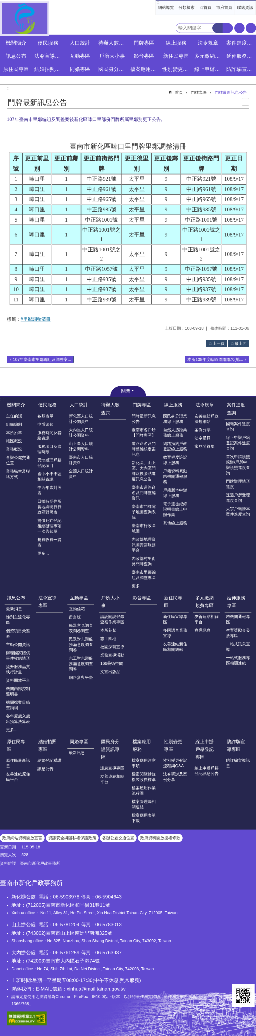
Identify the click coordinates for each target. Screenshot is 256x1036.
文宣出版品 (110, 671)
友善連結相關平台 (207, 619)
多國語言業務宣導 (175, 633)
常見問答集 (205, 446)
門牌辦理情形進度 (238, 484)
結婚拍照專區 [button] (48, 69)
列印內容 (245, 102)
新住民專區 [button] (176, 56)
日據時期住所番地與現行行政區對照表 (49, 506)
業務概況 (14, 449)
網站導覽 (166, 7)
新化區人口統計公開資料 (81, 419)
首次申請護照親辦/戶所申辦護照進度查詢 (238, 464)
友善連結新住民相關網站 (175, 647)
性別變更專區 (173, 745)
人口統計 (79, 404)
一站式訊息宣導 (238, 647)
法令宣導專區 (48, 56)
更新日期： (10, 847)
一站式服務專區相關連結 (238, 660)
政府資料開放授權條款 (160, 838)
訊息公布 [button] (16, 56)
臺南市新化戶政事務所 (24, 18)
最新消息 (14, 609)
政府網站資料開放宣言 (22, 838)
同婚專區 (79, 741)
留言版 (75, 617)
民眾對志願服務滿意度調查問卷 (81, 644)
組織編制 (14, 424)
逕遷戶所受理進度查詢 (238, 498)
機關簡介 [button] (16, 43)
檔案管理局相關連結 (144, 804)
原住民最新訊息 (18, 763)
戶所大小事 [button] (112, 56)
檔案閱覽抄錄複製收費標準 (144, 777)
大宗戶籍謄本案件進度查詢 (238, 511)
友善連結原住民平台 (18, 777)
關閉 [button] (125, 391)
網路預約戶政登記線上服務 (175, 446)
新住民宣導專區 (175, 619)
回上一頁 (217, 343)
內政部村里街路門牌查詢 (144, 561)
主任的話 (14, 416)
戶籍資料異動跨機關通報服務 (175, 476)
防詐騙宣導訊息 (238, 763)
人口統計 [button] (80, 43)
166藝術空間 (111, 663)
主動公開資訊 (18, 644)
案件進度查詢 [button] (240, 43)
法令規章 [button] (208, 43)
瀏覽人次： (10, 854)
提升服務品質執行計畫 (18, 669)
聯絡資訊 (245, 7)
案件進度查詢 (236, 408)
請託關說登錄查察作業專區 (112, 619)
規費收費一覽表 (49, 542)
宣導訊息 (203, 630)
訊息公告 (45, 768)
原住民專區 (16, 745)
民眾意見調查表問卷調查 (81, 628)
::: (157, 2)
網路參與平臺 (81, 677)
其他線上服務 (175, 523)
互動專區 (79, 597)
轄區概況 (14, 441)
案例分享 (203, 429)
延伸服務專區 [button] (240, 56)
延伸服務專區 (236, 601)
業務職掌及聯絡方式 (18, 474)
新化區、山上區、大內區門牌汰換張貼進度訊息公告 (144, 470)
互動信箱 (77, 609)
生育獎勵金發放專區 (238, 633)
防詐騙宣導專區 (236, 745)
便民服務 (47, 404)
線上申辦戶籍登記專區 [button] (208, 69)
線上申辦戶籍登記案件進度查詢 (238, 443)
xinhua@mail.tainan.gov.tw (96, 989)
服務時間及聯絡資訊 (49, 435)
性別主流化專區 (18, 620)
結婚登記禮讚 (49, 760)
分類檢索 (187, 7)
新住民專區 (173, 601)
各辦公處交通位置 (18, 460)
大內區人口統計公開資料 (81, 432)
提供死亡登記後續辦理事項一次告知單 (49, 526)
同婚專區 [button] (80, 69)
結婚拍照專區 (47, 745)
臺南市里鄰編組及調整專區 (144, 575)
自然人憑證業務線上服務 (175, 432)
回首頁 (205, 7)
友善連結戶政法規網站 (207, 419)
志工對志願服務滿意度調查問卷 (81, 663)
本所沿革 (14, 432)
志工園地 (108, 638)
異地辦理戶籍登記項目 (49, 463)
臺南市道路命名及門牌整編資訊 (144, 492)
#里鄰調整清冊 (36, 319)
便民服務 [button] (48, 43)
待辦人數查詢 (112, 43)
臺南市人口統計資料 (81, 460)
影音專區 (144, 56)
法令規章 (204, 404)
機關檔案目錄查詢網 (18, 705)
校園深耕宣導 (112, 647)
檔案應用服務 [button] (144, 69)
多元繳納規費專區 (204, 601)
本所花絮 (108, 630)
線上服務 (173, 404)
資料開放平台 (18, 680)
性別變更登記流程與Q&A (175, 763)
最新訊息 (77, 752)
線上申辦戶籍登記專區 (204, 749)
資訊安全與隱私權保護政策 (72, 838)
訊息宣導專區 (112, 768)
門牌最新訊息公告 (231, 92)
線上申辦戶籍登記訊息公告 (207, 771)
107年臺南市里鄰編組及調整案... (42, 359)
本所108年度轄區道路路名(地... (215, 359)
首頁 (179, 92)
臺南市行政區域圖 (144, 528)
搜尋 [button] (217, 28)
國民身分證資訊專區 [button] (112, 69)
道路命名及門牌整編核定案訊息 (144, 449)
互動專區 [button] (80, 56)
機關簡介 (16, 404)
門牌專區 (199, 92)
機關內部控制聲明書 (18, 691)
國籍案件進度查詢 (238, 426)
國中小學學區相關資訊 (49, 477)
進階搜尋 (228, 28)
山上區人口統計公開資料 (81, 446)
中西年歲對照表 (49, 490)
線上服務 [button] (176, 43)
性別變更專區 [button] (176, 69)
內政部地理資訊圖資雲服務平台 (144, 544)
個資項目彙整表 (18, 634)
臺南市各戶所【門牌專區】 (144, 432)
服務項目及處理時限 (49, 449)
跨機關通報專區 (238, 619)
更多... (43, 553)
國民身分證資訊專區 (110, 749)
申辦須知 (45, 424)
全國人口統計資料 (81, 474)
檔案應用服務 (142, 745)
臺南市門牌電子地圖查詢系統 (144, 512)
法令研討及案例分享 (175, 777)
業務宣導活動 (112, 655)
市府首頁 (224, 7)
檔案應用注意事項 (144, 763)
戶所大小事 (110, 601)
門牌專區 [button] (144, 43)
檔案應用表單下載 (144, 818)
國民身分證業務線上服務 (175, 419)
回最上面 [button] (239, 343)
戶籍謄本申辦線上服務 (175, 493)
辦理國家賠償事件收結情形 (18, 656)
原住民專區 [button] (16, 69)
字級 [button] (239, 28)
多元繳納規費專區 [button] (208, 56)
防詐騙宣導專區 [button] (240, 69)
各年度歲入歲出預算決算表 (18, 719)
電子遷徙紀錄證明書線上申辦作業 (175, 509)
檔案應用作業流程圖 (144, 791)
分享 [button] (251, 28)
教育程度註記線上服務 (175, 460)
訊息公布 (16, 597)
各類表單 (45, 416)
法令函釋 (203, 438)
